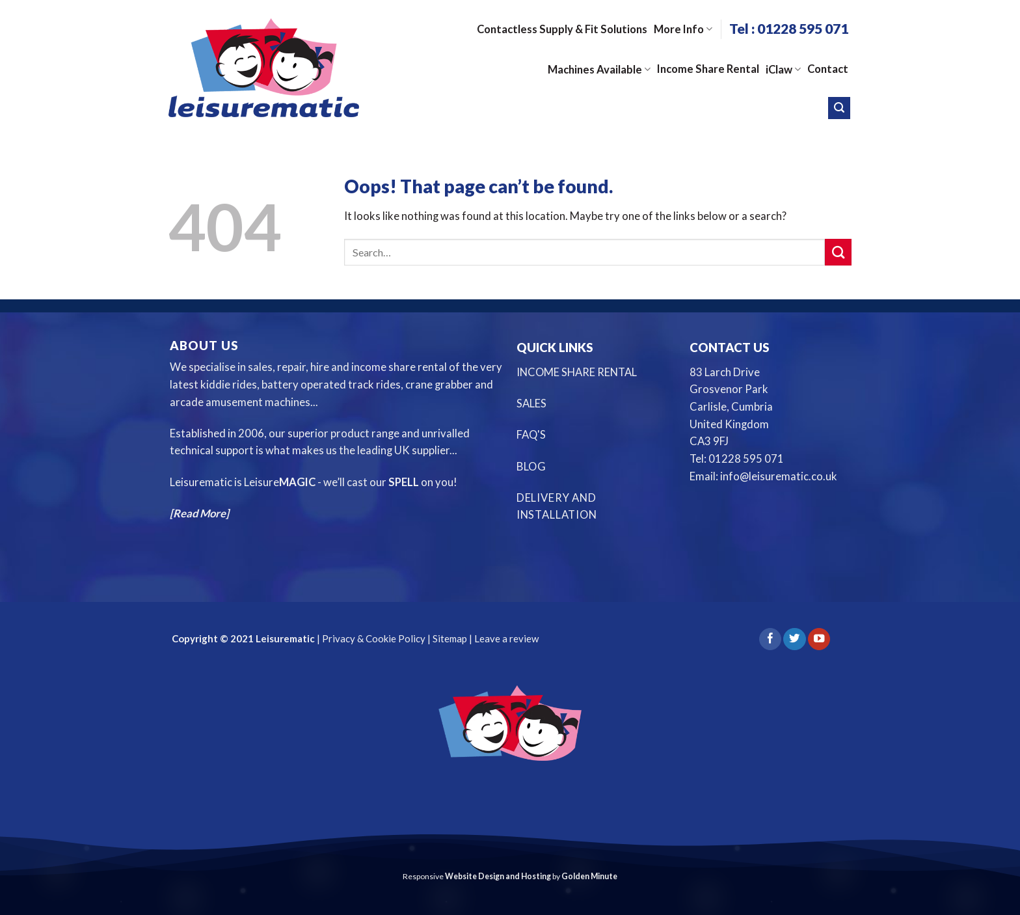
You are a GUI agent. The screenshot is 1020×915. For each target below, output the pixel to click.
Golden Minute (589, 876)
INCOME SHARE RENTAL (577, 372)
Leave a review (506, 638)
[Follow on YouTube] (819, 639)
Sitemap (450, 638)
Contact (827, 68)
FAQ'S (531, 434)
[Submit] (838, 252)
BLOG (531, 466)
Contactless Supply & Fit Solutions (562, 29)
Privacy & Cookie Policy (372, 638)
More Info (683, 29)
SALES (531, 403)
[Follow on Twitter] (794, 639)
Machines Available (599, 69)
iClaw (783, 69)
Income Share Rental (708, 68)
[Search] (839, 108)
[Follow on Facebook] (770, 639)
